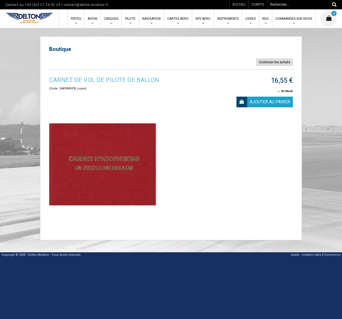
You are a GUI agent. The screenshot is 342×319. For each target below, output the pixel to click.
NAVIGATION (151, 18)
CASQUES (111, 18)
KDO (265, 18)
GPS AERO (203, 18)
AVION (92, 18)
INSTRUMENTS (228, 18)
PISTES (76, 18)
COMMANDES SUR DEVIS (293, 18)
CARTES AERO (178, 18)
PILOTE (130, 18)
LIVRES (250, 18)
